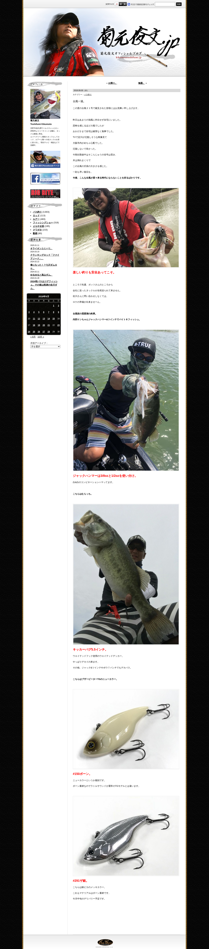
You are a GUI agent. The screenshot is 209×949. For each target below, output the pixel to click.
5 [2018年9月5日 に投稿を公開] (38, 312)
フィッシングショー (43, 222)
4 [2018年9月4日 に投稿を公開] (34, 312)
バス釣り (37, 212)
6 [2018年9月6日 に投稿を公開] (43, 312)
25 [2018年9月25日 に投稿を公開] (34, 332)
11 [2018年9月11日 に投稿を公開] (34, 318)
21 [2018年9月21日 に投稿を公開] (48, 325)
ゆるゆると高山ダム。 (41, 275)
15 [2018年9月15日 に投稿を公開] (53, 318)
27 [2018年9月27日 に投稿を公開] (44, 332)
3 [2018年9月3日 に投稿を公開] (29, 312)
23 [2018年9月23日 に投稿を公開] (58, 325)
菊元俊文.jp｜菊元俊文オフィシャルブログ (104, 42)
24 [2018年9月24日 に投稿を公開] (29, 332)
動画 (35, 233)
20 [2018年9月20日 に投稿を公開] (44, 325)
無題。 (141, 83)
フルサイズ (125, 4)
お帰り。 (112, 83)
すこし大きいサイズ (121, 4)
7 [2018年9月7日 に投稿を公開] (48, 312)
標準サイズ (117, 4)
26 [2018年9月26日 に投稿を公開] (39, 332)
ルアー (36, 219)
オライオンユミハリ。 (41, 248)
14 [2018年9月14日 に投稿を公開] (48, 318)
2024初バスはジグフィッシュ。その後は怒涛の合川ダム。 (44, 285)
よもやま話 (38, 226)
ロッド (36, 215)
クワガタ (37, 229)
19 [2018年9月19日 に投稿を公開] (39, 325)
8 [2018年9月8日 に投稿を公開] (53, 312)
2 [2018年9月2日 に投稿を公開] (58, 305)
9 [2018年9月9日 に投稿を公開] (58, 312)
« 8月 (33, 336)
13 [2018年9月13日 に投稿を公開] (44, 318)
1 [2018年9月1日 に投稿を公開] (53, 305)
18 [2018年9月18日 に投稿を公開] (34, 325)
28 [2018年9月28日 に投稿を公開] (48, 332)
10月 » (41, 336)
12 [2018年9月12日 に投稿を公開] (39, 318)
